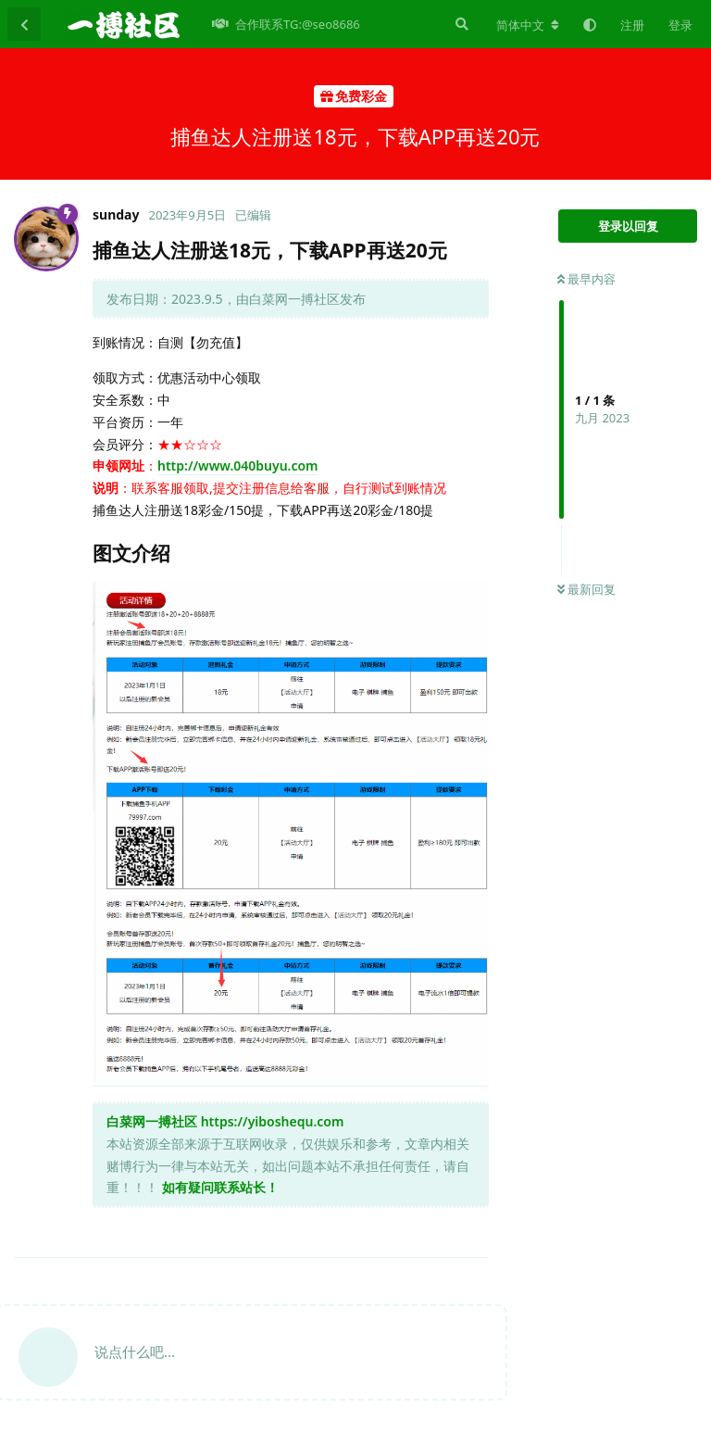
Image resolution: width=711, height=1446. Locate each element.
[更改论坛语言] (527, 25)
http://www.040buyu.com (237, 465)
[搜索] (460, 24)
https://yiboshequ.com (272, 1121)
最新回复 (586, 589)
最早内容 (586, 278)
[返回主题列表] (24, 24)
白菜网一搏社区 (151, 1121)
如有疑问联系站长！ (220, 1187)
